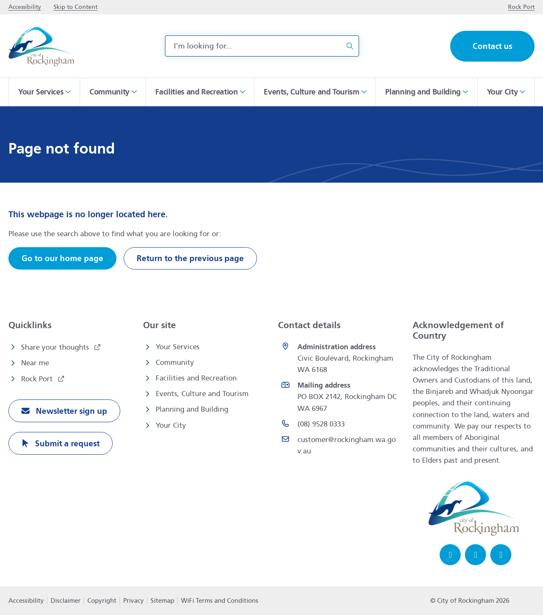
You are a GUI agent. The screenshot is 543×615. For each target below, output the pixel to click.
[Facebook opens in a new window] (450, 554)
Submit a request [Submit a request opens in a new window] (66, 443)
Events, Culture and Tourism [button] (311, 92)
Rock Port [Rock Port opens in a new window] (38, 379)
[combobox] (262, 46)
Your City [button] (502, 92)
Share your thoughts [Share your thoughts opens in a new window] (56, 347)
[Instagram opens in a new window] (475, 554)
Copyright (101, 600)
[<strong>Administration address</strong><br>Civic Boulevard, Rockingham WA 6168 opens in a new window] (339, 358)
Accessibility (26, 600)
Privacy (133, 600)
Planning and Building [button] (423, 92)
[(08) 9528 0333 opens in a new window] (339, 424)
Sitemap (162, 600)
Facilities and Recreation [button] (196, 92)
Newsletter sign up (70, 411)
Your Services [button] (40, 92)
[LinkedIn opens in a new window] (500, 554)
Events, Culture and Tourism (202, 393)
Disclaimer (66, 600)
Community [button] (109, 92)
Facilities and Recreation (196, 378)
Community (175, 362)
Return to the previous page (190, 258)
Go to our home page (62, 258)
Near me (35, 363)
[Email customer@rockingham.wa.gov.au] (339, 445)
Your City (171, 425)
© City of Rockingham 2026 (469, 600)
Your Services (178, 347)
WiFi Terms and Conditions (219, 600)
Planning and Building (192, 409)
